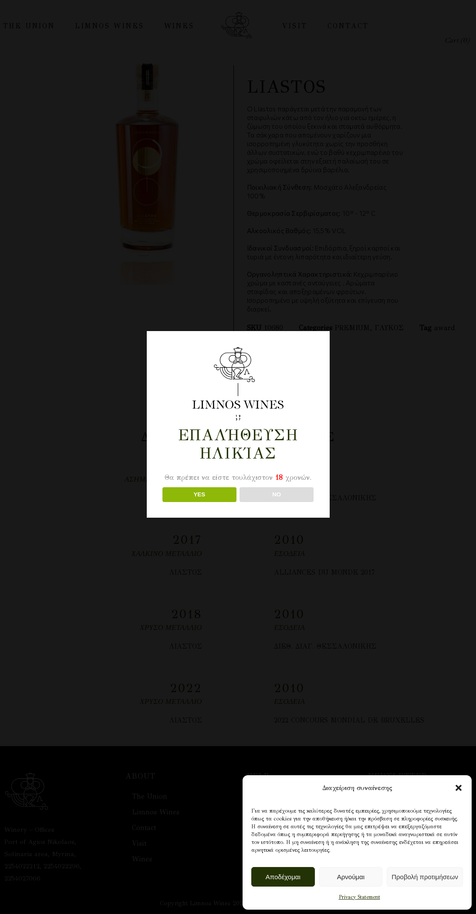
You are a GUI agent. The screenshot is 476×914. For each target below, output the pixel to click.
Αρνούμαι (351, 877)
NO (276, 494)
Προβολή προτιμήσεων (425, 877)
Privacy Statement (359, 897)
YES (199, 494)
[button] (458, 787)
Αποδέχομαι (283, 877)
